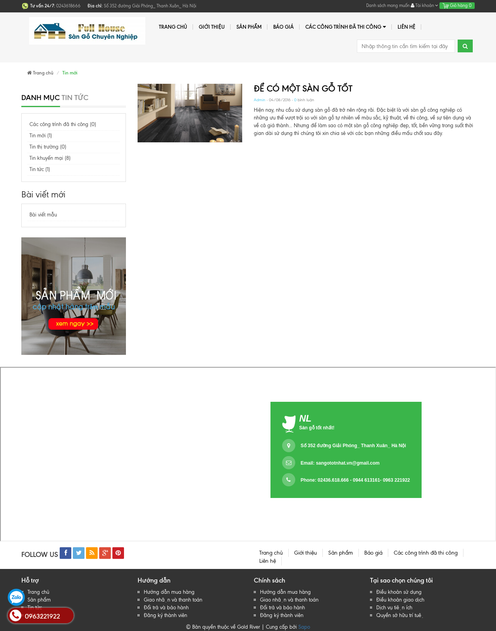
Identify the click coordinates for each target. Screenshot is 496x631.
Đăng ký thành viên (165, 615)
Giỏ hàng (457, 5)
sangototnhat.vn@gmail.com (347, 463)
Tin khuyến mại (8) (50, 158)
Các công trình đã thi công (345, 27)
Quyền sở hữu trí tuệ (400, 615)
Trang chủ (173, 27)
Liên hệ (406, 27)
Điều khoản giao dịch (400, 600)
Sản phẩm (249, 27)
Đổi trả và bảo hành (166, 607)
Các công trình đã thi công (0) (62, 124)
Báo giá (283, 27)
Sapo (304, 627)
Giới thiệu (212, 27)
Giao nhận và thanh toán (173, 600)
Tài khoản (424, 5)
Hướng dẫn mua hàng (169, 592)
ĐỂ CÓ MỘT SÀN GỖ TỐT (303, 88)
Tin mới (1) (40, 135)
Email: (340, 463)
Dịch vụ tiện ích (394, 607)
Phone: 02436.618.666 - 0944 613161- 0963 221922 (355, 480)
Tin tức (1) (39, 169)
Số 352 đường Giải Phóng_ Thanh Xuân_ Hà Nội (353, 445)
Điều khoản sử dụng (399, 592)
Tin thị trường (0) (47, 147)
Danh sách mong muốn (388, 5)
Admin (259, 99)
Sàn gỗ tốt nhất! (316, 427)
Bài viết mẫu (43, 215)
